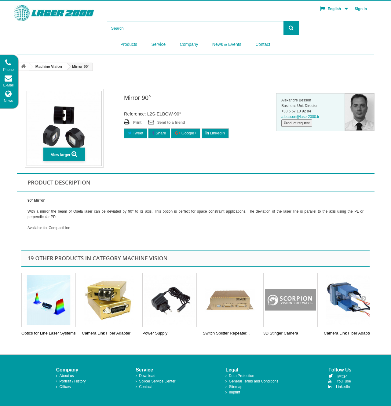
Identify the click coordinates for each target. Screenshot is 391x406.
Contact (262, 44)
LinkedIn (215, 133)
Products (128, 44)
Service (159, 44)
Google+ (185, 133)
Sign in (361, 9)
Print (137, 122)
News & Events (226, 44)
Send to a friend (171, 122)
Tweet (135, 133)
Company (189, 44)
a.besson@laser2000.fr (300, 117)
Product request (297, 123)
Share (159, 133)
